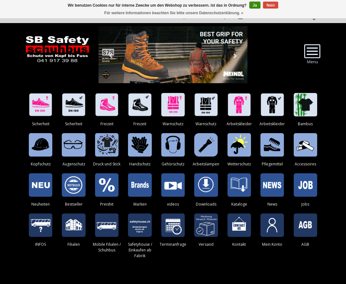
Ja (255, 5)
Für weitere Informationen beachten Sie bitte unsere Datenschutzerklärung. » (173, 13)
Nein (270, 5)
